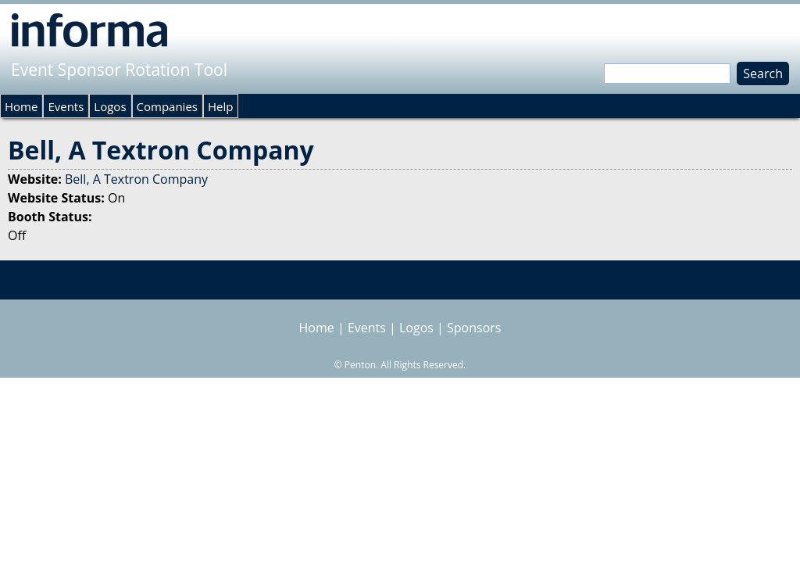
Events (66, 106)
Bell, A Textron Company (136, 179)
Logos (110, 106)
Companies (167, 106)
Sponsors (474, 327)
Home (21, 106)
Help (220, 106)
